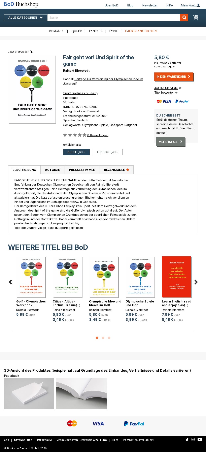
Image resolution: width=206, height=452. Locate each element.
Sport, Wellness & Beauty (80, 93)
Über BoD (111, 5)
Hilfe (169, 5)
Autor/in (52, 170)
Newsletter (150, 5)
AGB (6, 440)
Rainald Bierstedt (76, 70)
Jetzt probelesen (18, 51)
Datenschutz (23, 440)
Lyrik (113, 31)
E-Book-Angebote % (141, 31)
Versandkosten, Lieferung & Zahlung (82, 440)
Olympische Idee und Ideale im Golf (105, 303)
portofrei (175, 62)
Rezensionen (116, 169)
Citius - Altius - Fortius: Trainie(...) (66, 303)
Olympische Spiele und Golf (140, 303)
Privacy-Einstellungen (138, 440)
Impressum (44, 440)
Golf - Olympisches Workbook (31, 303)
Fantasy (95, 31)
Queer (76, 31)
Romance (56, 31)
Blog (130, 5)
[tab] (24, 169)
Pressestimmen (82, 170)
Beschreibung (24, 170)
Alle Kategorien (25, 18)
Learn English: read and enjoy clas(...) (176, 303)
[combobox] (117, 17)
